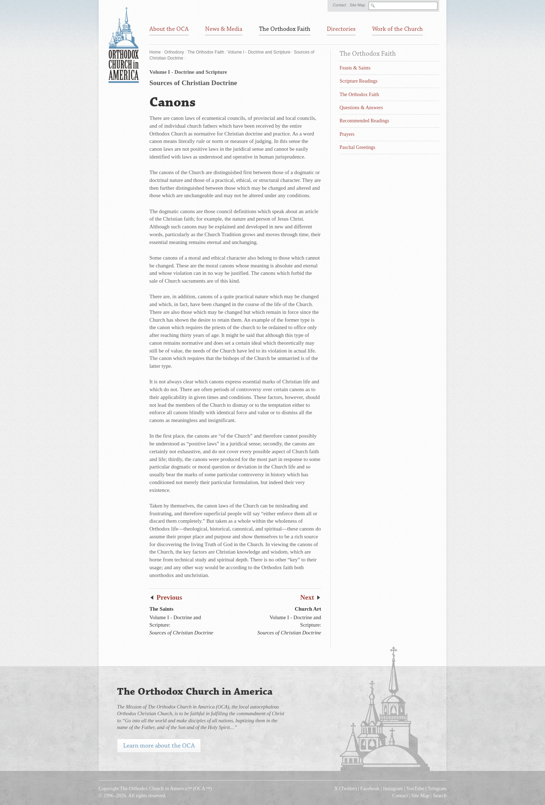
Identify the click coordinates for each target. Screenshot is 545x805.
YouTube (415, 788)
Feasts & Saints (355, 68)
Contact (339, 5)
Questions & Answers (361, 107)
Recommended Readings (364, 120)
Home (155, 52)
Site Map (357, 5)
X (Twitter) (345, 788)
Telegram (437, 788)
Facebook (369, 788)
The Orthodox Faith (205, 52)
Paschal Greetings (357, 147)
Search (439, 795)
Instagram (393, 788)
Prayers (347, 134)
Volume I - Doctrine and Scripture (259, 52)
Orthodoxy (174, 52)
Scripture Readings (359, 81)
